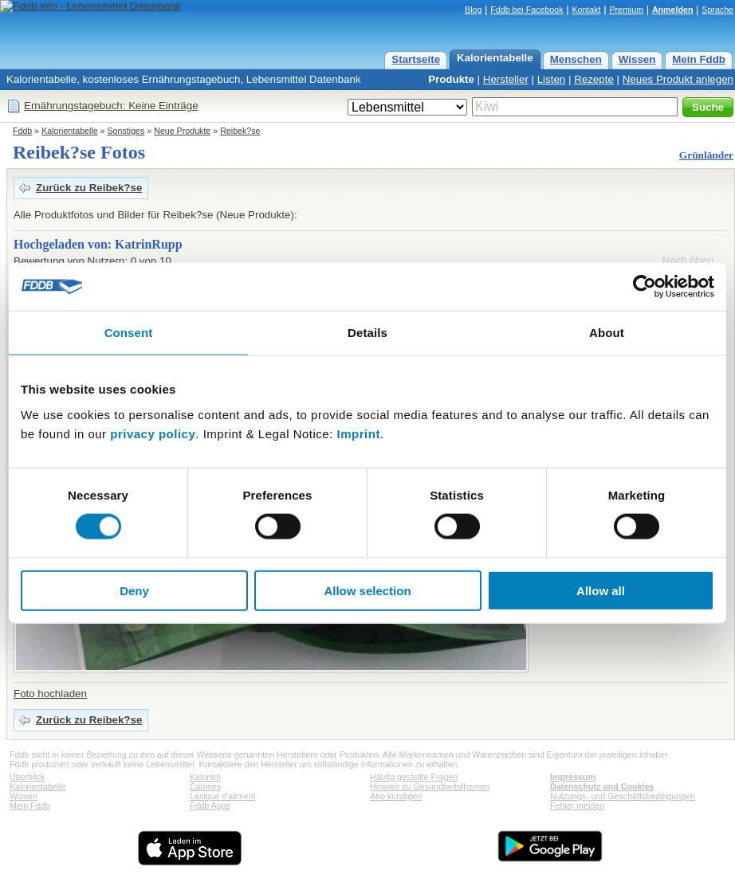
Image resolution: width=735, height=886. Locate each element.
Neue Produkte (182, 130)
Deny (134, 590)
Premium (626, 9)
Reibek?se (240, 130)
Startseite (415, 59)
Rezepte (594, 79)
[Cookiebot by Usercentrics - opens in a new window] (644, 287)
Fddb (22, 130)
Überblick (27, 777)
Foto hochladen (50, 694)
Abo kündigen (396, 796)
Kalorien (205, 777)
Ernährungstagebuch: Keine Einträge (111, 106)
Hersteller (506, 79)
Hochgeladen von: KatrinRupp (98, 244)
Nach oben (687, 260)
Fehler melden (577, 805)
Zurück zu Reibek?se (89, 188)
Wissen (637, 59)
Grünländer (706, 155)
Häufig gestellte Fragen (414, 777)
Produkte (451, 79)
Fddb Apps (210, 805)
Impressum (572, 777)
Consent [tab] (128, 332)
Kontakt (586, 9)
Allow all (600, 590)
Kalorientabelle (495, 58)
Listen (551, 79)
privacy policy (152, 433)
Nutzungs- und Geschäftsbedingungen (622, 796)
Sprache (717, 9)
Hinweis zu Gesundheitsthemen (429, 786)
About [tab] (606, 332)
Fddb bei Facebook (526, 9)
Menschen (576, 59)
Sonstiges (126, 130)
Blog (473, 9)
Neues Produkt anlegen (678, 79)
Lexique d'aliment (223, 796)
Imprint (358, 433)
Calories (205, 786)
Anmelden (673, 9)
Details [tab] (367, 332)
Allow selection (367, 590)
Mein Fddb (698, 59)
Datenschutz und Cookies (602, 786)
